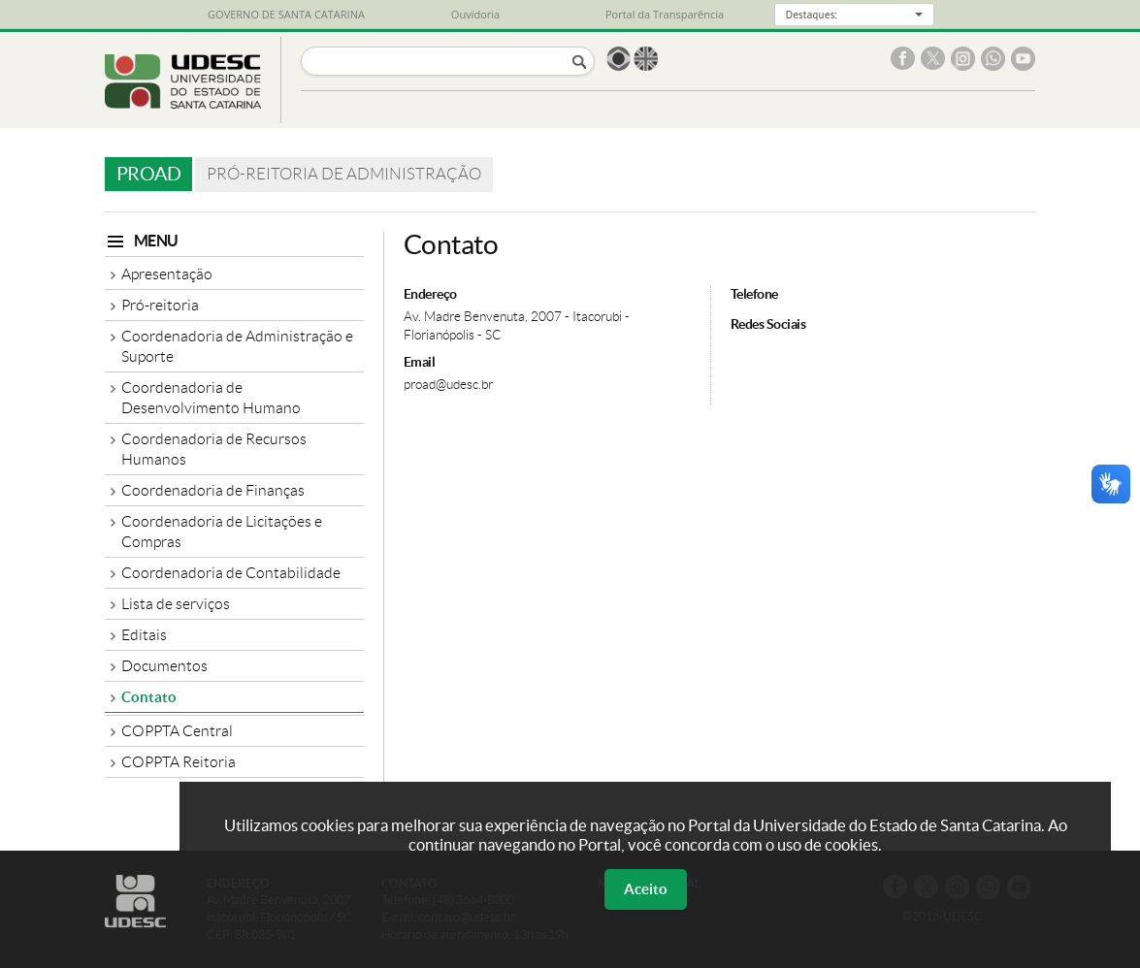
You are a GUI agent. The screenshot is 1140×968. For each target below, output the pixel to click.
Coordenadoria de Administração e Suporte (237, 346)
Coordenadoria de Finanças (213, 490)
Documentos (164, 666)
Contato (149, 697)
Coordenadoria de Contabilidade (231, 573)
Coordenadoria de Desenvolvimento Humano (211, 397)
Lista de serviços (175, 604)
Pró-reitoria (160, 305)
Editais (144, 635)
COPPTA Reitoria (178, 762)
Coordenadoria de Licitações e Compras (221, 531)
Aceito (646, 889)
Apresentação (166, 274)
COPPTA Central (177, 731)
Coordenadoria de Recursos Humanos (214, 449)
